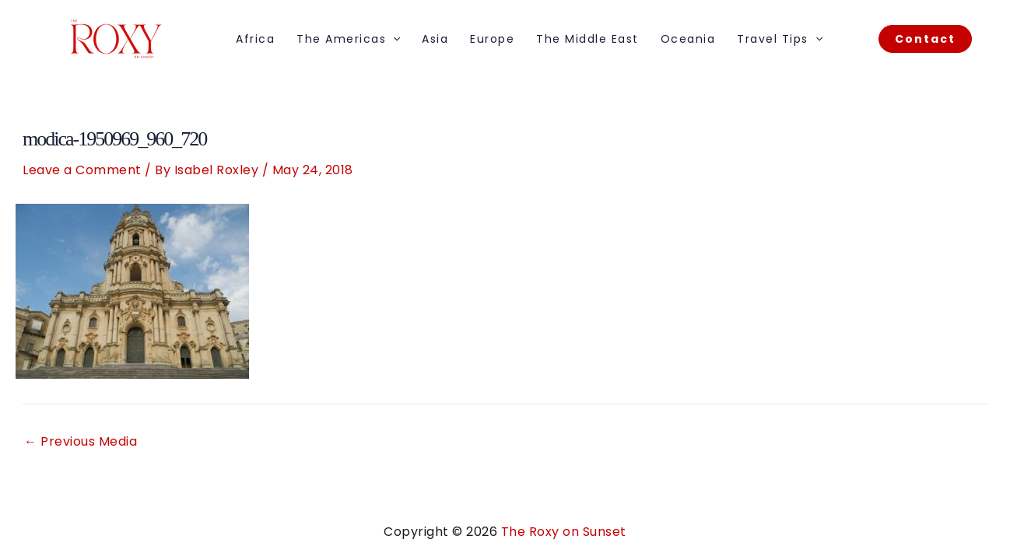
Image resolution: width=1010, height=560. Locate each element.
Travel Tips (779, 39)
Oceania (688, 39)
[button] (925, 39)
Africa (255, 39)
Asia (435, 39)
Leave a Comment (82, 170)
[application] (393, 39)
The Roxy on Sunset (563, 532)
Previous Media (80, 442)
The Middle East (587, 39)
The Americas (348, 39)
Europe (492, 39)
